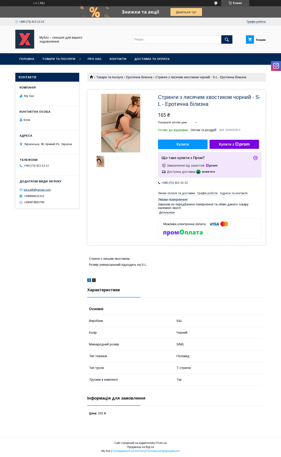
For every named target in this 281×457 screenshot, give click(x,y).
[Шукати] (226, 39)
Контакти (118, 59)
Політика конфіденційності (163, 451)
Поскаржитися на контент (128, 451)
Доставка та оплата (152, 59)
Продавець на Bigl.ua (140, 447)
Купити (183, 144)
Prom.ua (161, 443)
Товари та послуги (58, 59)
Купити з (234, 144)
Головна (26, 59)
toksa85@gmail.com (37, 189)
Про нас (95, 59)
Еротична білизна (139, 77)
